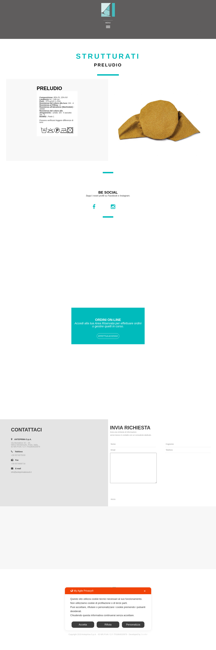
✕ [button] (145, 591)
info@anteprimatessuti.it (21, 472)
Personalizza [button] (133, 624)
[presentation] (131, 489)
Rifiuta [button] (108, 624)
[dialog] (108, 608)
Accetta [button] (83, 624)
